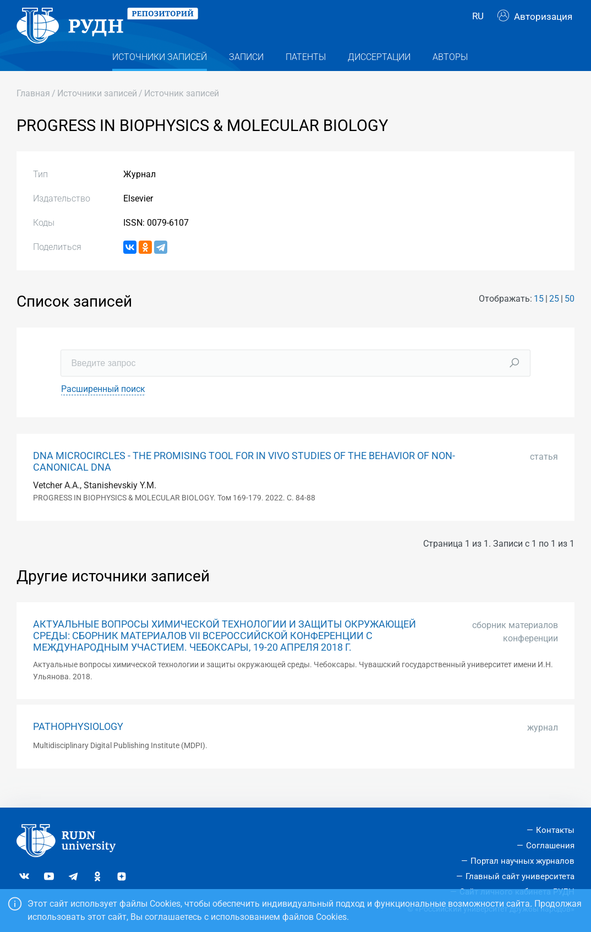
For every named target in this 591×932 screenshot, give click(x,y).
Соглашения (550, 846)
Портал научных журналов (522, 861)
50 (569, 316)
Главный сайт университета (520, 876)
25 (554, 316)
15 (539, 316)
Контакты (555, 830)
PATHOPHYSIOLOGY (78, 743)
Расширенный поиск (103, 406)
